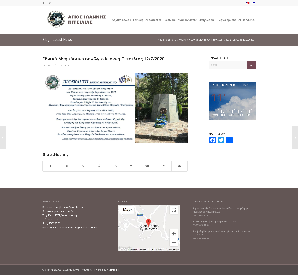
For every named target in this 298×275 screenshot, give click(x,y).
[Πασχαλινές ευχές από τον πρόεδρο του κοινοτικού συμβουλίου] (3, 137)
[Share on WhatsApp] (83, 166)
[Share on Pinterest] (99, 166)
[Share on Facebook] (51, 166)
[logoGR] (77, 20)
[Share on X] (67, 166)
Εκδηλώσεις (65, 65)
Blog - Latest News (57, 39)
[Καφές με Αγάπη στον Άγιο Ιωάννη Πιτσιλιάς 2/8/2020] (295, 137)
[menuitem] (121, 20)
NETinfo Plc (113, 269)
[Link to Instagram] (50, 3)
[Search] (232, 65)
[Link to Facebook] (44, 3)
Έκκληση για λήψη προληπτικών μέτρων (215, 221)
